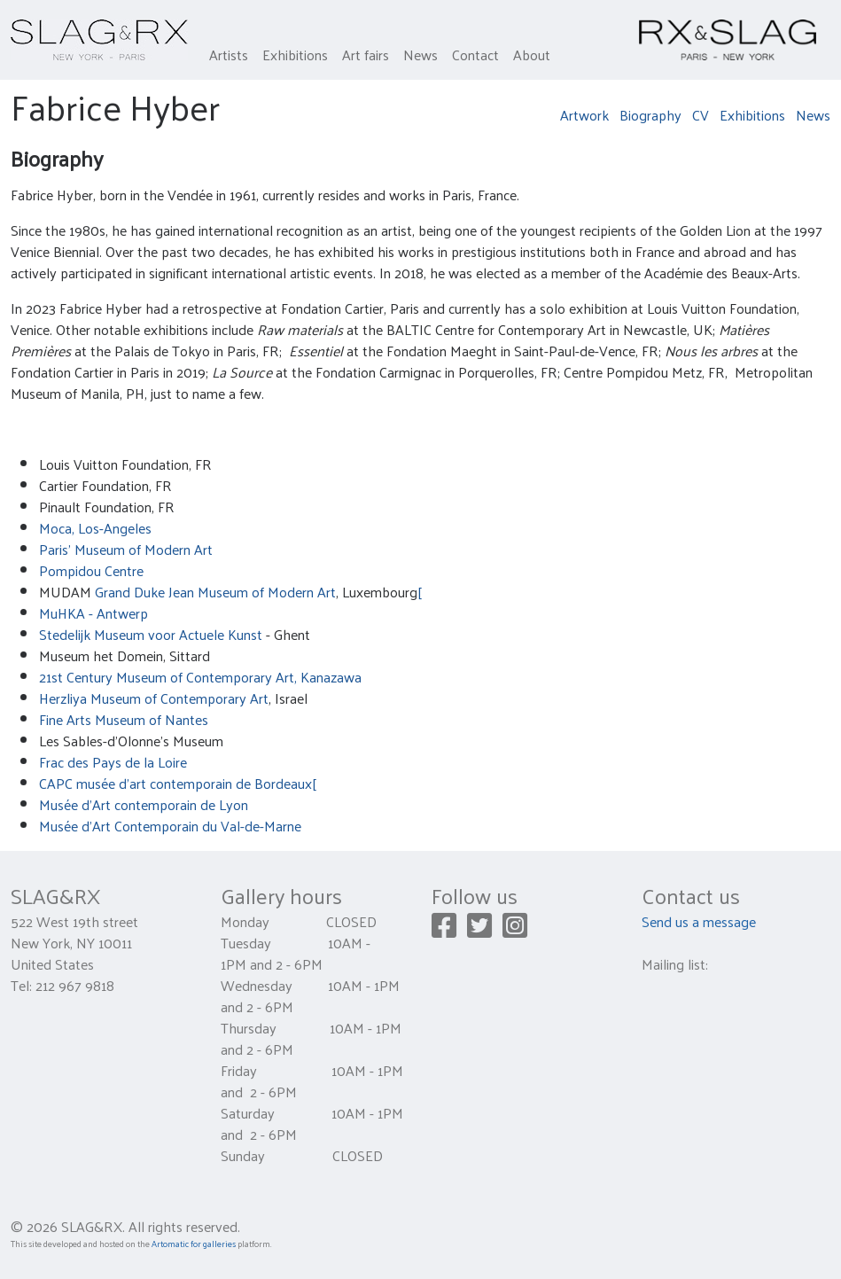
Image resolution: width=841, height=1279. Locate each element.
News (420, 54)
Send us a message (699, 921)
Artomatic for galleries (194, 1244)
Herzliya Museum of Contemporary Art (154, 698)
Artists (228, 54)
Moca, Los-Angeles (95, 528)
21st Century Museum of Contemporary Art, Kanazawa (200, 677)
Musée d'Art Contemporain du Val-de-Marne (170, 825)
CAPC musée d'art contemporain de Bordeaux (175, 783)
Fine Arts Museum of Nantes (123, 719)
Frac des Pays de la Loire (113, 762)
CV (700, 115)
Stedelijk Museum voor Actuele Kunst (150, 634)
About (531, 54)
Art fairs (365, 54)
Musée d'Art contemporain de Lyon (143, 804)
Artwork (584, 115)
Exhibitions (295, 54)
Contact (475, 54)
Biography (650, 115)
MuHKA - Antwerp (93, 613)
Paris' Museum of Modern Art (126, 549)
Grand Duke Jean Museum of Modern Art (215, 591)
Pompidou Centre (91, 570)
